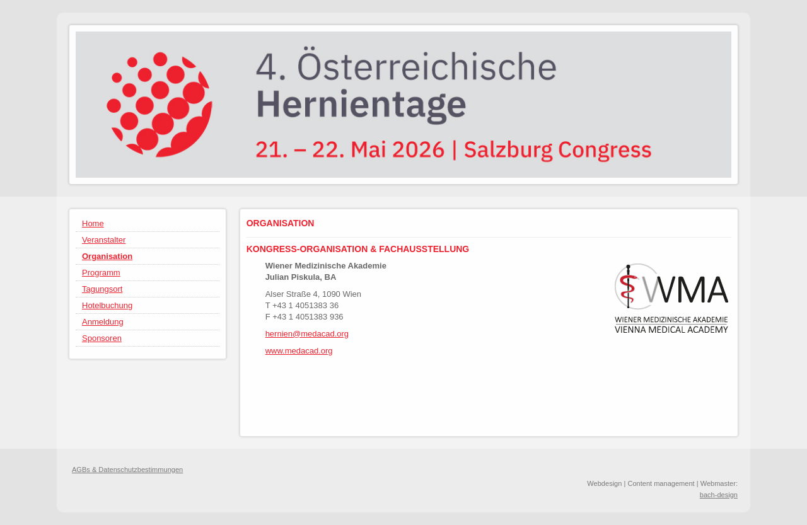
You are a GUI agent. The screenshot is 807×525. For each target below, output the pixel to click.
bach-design (719, 495)
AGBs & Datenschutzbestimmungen (127, 469)
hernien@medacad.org (307, 333)
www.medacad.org (299, 350)
